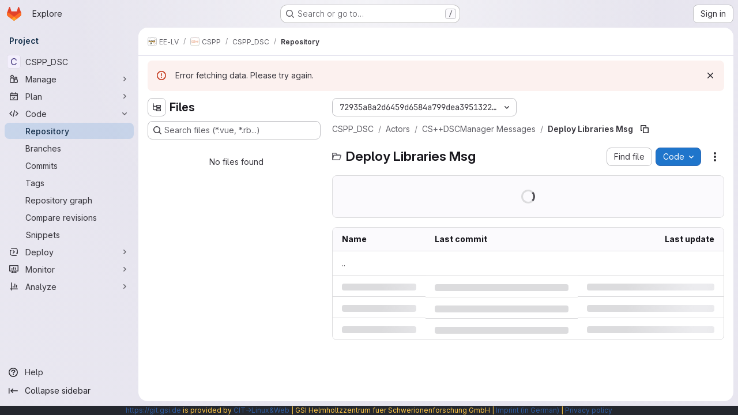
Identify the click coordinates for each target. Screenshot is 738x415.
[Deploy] (69, 252)
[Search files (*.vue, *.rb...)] (234, 130)
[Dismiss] (710, 75)
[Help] (69, 372)
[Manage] (69, 79)
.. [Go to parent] (343, 263)
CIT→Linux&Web (261, 410)
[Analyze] (69, 286)
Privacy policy (588, 410)
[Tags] (69, 183)
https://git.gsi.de (153, 410)
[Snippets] (69, 235)
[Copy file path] (644, 129)
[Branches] (69, 148)
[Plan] (69, 96)
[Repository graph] (69, 200)
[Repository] (69, 131)
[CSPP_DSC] (69, 62)
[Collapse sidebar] (69, 391)
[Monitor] (69, 269)
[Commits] (69, 165)
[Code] (69, 113)
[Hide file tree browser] (157, 107)
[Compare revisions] (69, 217)
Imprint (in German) (527, 410)
